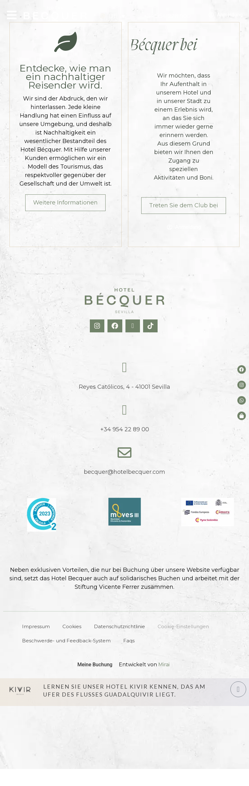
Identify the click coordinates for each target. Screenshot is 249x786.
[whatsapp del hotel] (241, 400)
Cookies (71, 626)
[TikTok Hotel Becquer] (151, 325)
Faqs (129, 641)
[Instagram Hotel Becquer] (98, 325)
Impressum (36, 626)
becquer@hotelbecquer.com (124, 471)
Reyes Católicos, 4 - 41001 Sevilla (124, 386)
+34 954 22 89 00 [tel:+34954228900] (124, 429)
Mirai (164, 665)
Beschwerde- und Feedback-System (66, 641)
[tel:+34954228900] (165, 16)
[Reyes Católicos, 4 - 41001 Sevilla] (124, 368)
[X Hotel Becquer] (133, 325)
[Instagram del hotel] (241, 385)
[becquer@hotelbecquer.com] (124, 453)
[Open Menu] (11, 14)
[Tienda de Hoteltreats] (241, 415)
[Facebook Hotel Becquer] (115, 325)
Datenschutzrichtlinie (119, 626)
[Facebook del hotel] (241, 369)
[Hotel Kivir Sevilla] (20, 690)
